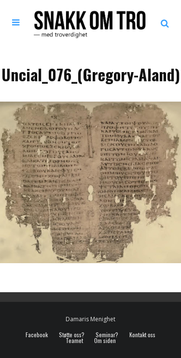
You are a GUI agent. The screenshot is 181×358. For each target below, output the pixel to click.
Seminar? (107, 335)
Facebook (37, 335)
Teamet (74, 340)
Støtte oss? (71, 335)
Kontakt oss (142, 335)
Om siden (105, 340)
